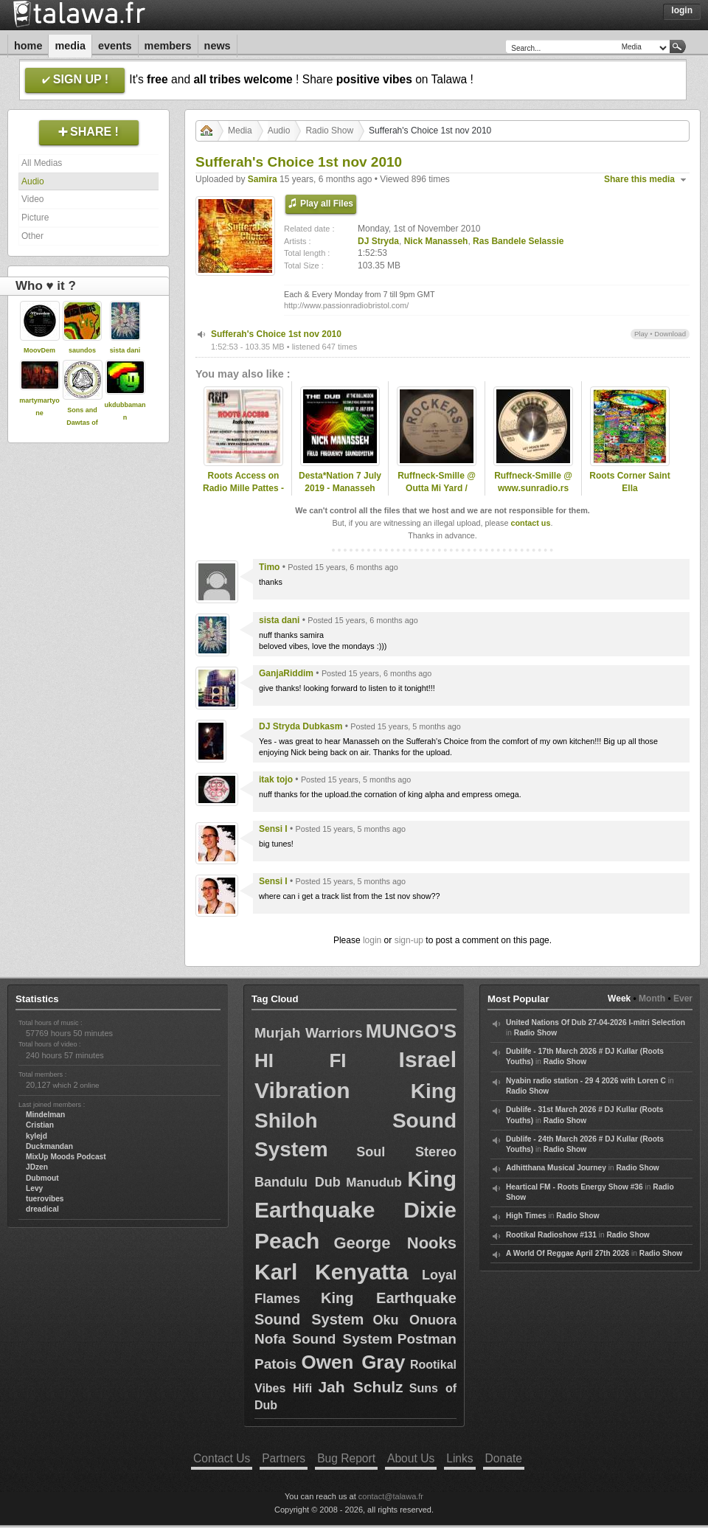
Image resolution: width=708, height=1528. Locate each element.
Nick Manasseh (436, 241)
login (372, 940)
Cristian (40, 1125)
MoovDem (39, 350)
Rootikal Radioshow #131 (551, 1235)
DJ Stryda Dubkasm (300, 726)
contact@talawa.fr (390, 1496)
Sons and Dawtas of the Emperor (82, 422)
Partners (283, 1458)
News (217, 46)
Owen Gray (354, 1362)
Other (32, 236)
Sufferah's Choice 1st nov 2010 (276, 334)
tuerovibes (45, 1199)
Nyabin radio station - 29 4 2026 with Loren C (586, 1081)
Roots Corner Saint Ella (629, 481)
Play (641, 334)
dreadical (42, 1209)
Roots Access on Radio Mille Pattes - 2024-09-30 (243, 488)
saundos (82, 350)
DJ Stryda (378, 241)
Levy (34, 1188)
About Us (410, 1458)
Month (652, 998)
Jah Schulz (360, 1386)
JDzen (37, 1167)
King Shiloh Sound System (355, 1120)
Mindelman (45, 1115)
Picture (35, 217)
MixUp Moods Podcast (66, 1157)
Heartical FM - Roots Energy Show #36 (574, 1187)
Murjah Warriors (308, 1033)
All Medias (41, 163)
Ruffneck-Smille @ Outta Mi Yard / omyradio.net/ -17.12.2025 (437, 494)
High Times (526, 1216)
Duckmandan (49, 1146)
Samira (262, 179)
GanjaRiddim (286, 673)
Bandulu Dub (297, 1182)
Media (70, 46)
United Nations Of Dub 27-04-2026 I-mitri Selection (595, 1022)
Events (115, 46)
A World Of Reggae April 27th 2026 (567, 1253)
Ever (683, 998)
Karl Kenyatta (331, 1272)
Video (32, 199)
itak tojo (276, 779)
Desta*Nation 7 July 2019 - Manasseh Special (340, 488)
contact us (530, 522)
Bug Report (346, 1458)
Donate (503, 1458)
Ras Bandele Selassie (518, 241)
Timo (269, 567)
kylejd (36, 1136)
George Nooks (395, 1243)
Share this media (639, 179)
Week (619, 998)
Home (28, 46)
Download (670, 334)
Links (459, 1458)
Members (168, 46)
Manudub (374, 1182)
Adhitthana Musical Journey (556, 1168)
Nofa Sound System (323, 1339)
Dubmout (42, 1178)
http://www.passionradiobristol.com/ (346, 305)
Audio (32, 181)
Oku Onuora (415, 1320)
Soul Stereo (406, 1152)
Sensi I (273, 829)
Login (682, 10)
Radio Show (329, 130)
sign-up (409, 940)
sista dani (125, 350)
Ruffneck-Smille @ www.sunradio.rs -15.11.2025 (533, 488)
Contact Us (221, 1458)
